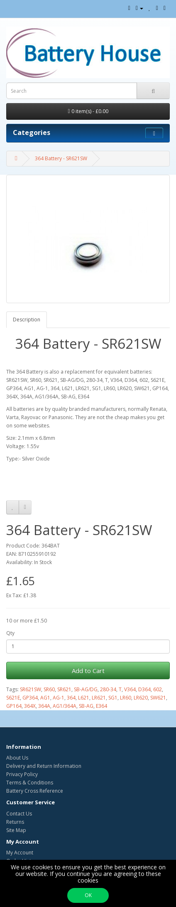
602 (157, 689)
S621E (13, 697)
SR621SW (30, 689)
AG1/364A (64, 705)
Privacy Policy (22, 774)
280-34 (108, 689)
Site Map (16, 830)
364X (30, 705)
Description (26, 319)
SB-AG (86, 705)
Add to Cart (88, 670)
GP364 (30, 697)
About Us (17, 757)
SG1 (112, 697)
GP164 (14, 705)
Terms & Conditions (29, 782)
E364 (101, 705)
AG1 (45, 697)
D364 (144, 689)
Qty (10, 633)
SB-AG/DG (86, 689)
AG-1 (58, 697)
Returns (15, 821)
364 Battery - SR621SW (61, 158)
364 (71, 697)
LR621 (99, 697)
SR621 (64, 689)
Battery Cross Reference (34, 790)
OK (88, 895)
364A (44, 705)
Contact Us (19, 813)
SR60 (49, 689)
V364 (130, 689)
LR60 (125, 697)
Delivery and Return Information (43, 766)
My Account (19, 852)
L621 (83, 697)
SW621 (158, 697)
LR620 (141, 697)
